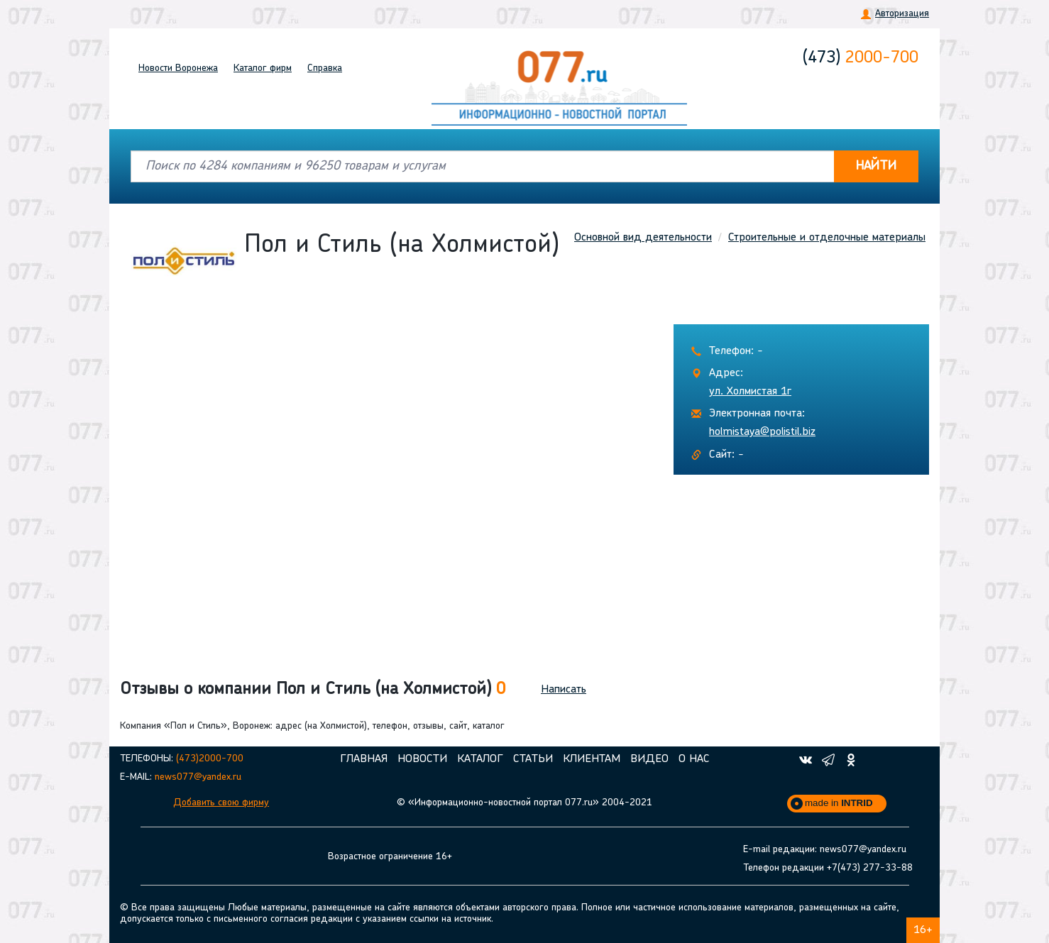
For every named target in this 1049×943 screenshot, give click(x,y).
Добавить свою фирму (221, 803)
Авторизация (902, 14)
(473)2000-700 (209, 759)
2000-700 (860, 58)
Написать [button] (563, 689)
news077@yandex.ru (198, 777)
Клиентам (591, 759)
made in (839, 803)
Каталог (263, 68)
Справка (324, 68)
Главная (364, 759)
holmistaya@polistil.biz (762, 432)
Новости (178, 68)
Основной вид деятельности (643, 237)
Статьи (533, 759)
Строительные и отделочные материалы (827, 237)
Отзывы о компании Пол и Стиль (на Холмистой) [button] (312, 689)
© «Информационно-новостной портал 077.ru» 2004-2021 (524, 803)
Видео (649, 759)
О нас (694, 759)
